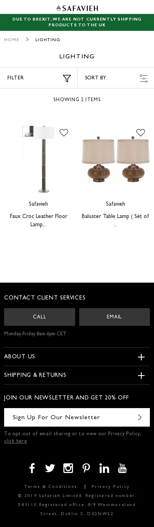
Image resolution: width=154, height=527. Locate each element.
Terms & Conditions (50, 487)
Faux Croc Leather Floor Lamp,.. (38, 221)
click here (15, 441)
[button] (64, 133)
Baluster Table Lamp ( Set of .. (115, 221)
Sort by (116, 78)
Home (11, 40)
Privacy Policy (111, 487)
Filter (39, 78)
